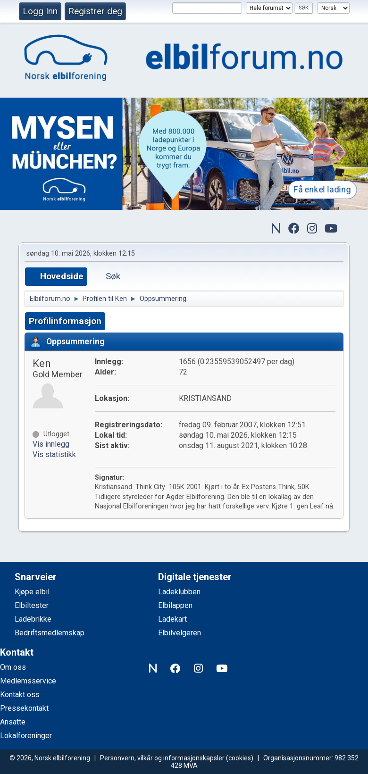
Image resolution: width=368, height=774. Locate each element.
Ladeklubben (179, 591)
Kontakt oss (20, 694)
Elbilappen (175, 605)
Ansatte (12, 721)
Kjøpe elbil (32, 591)
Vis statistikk (54, 454)
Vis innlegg (51, 444)
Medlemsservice (28, 680)
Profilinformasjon (65, 321)
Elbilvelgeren (179, 632)
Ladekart (172, 619)
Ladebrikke (33, 619)
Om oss (13, 667)
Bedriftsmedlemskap (49, 632)
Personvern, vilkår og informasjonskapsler (162, 758)
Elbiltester (32, 605)
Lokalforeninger (26, 735)
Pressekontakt (24, 708)
